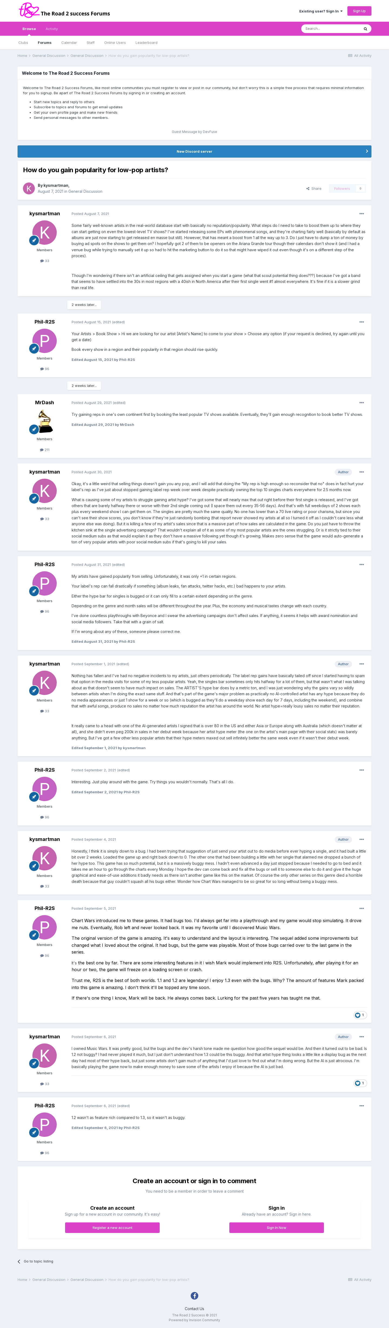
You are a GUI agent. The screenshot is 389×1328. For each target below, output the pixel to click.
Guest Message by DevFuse (194, 132)
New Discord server (194, 151)
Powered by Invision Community (194, 1320)
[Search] (330, 28)
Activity (52, 29)
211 (44, 450)
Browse (29, 31)
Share (313, 188)
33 (44, 261)
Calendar (69, 42)
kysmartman (55, 185)
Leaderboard (146, 42)
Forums (45, 42)
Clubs (23, 42)
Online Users (115, 42)
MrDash (44, 402)
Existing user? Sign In (321, 11)
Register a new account (112, 1227)
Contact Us (194, 1308)
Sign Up (359, 11)
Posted (90, 213)
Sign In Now (276, 1227)
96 (44, 369)
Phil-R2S (45, 322)
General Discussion (85, 191)
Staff (91, 42)
